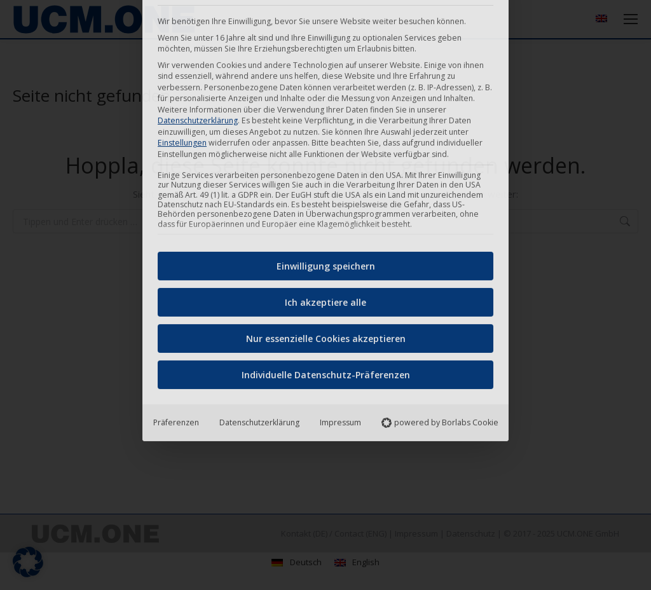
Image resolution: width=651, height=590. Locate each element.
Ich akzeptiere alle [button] (325, 155)
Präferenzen (176, 275)
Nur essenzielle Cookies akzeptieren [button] (326, 192)
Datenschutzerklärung (259, 275)
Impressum (340, 275)
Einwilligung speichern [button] (326, 119)
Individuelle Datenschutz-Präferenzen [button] (326, 228)
